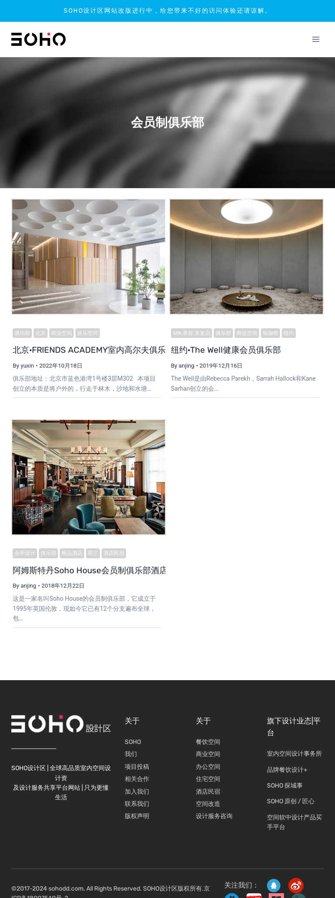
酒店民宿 (112, 554)
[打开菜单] (316, 39)
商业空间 (60, 333)
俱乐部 (21, 333)
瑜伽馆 (269, 333)
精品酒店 (70, 554)
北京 (39, 333)
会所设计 (23, 554)
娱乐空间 (86, 333)
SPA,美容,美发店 (190, 333)
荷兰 (91, 554)
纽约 (287, 333)
